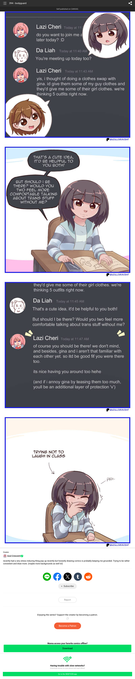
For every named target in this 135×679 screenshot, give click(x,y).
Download (67, 648)
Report (67, 599)
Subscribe (69, 586)
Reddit (88, 577)
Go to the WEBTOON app (67, 674)
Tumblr (78, 577)
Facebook (57, 577)
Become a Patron (67, 625)
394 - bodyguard (17, 3)
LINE (47, 577)
